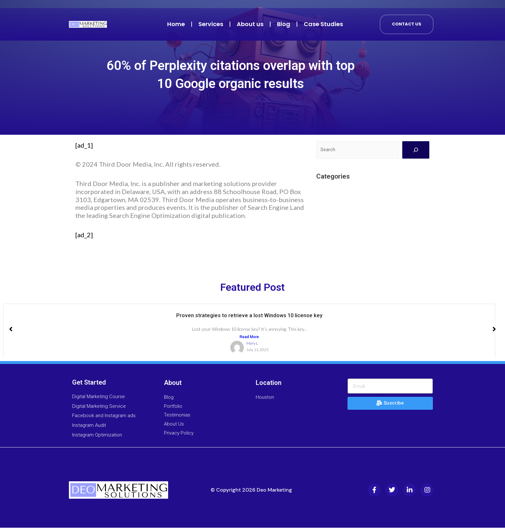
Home (176, 24)
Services (210, 24)
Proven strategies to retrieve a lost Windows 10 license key (249, 315)
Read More (249, 338)
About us (250, 24)
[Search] (415, 150)
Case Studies (323, 24)
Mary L (252, 344)
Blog (283, 24)
